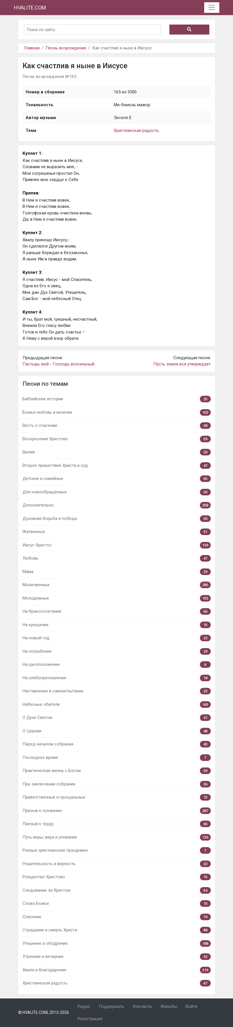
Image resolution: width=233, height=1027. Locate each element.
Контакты (142, 1006)
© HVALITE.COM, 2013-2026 (43, 1012)
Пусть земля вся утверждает (182, 364)
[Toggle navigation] (211, 7)
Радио (84, 1006)
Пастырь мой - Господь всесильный (58, 364)
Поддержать (111, 1006)
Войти (191, 1006)
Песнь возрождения (66, 48)
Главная (32, 48)
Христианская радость (136, 130)
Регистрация (90, 1018)
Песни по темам (45, 383)
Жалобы (169, 1006)
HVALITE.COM (30, 8)
